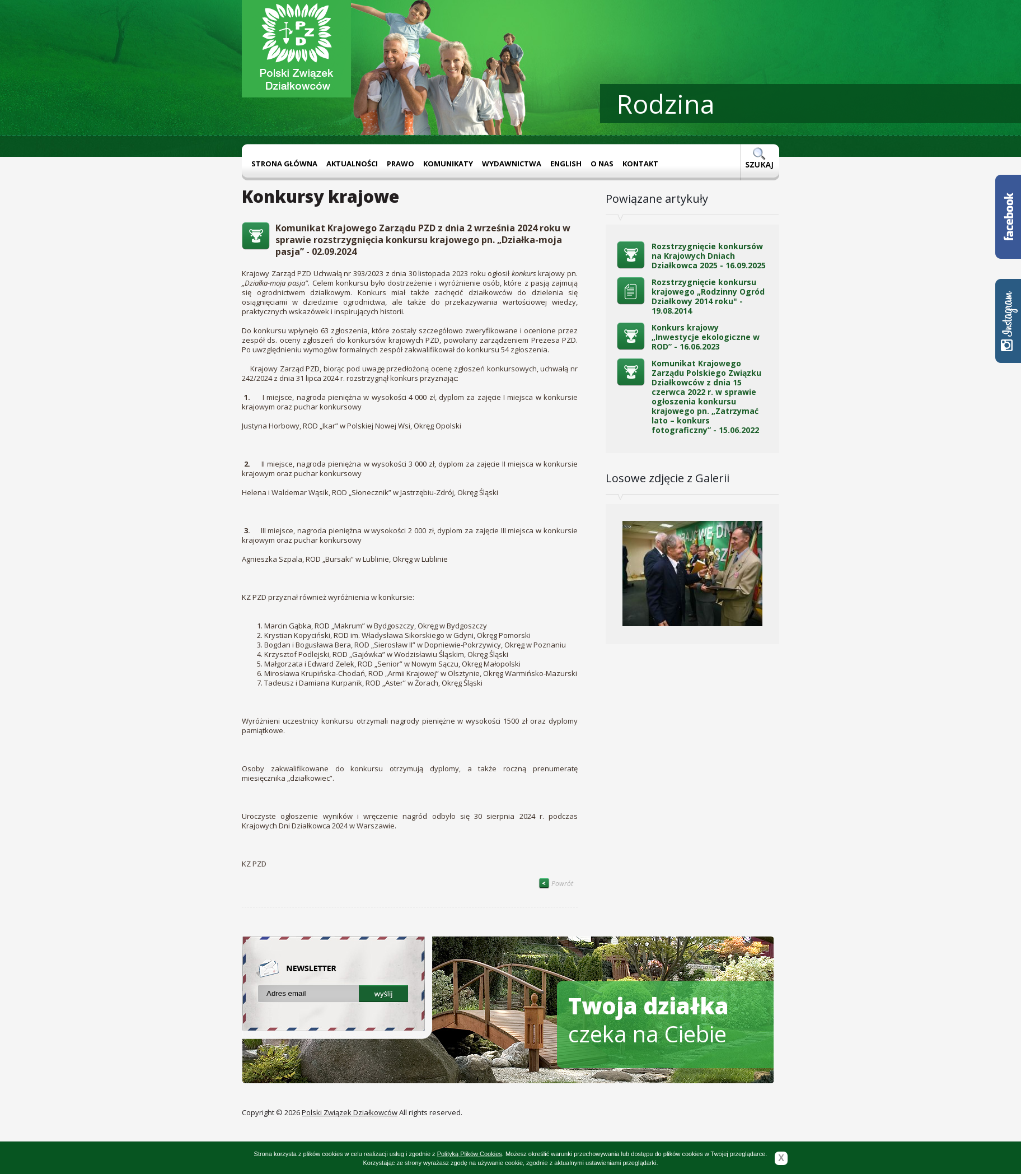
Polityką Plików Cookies (469, 1153)
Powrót (555, 883)
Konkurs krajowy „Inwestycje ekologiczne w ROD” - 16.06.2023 (706, 337)
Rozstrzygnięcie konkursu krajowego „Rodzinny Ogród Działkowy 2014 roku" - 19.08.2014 (708, 296)
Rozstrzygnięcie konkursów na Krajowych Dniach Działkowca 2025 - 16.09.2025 (709, 256)
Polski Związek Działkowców (349, 1112)
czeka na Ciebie (648, 1019)
